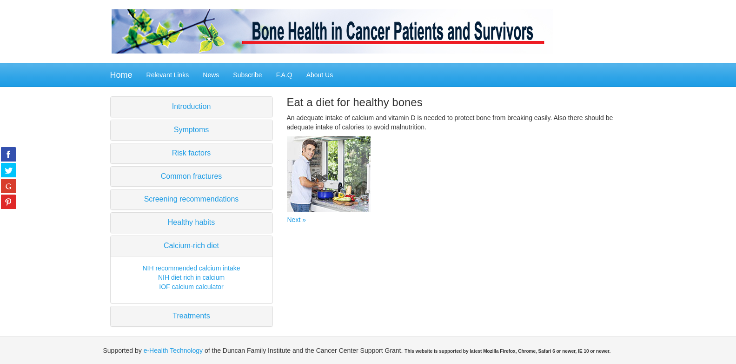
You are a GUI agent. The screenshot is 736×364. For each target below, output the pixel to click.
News (211, 75)
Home (121, 75)
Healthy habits (191, 222)
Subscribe (247, 75)
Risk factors (191, 153)
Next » (296, 219)
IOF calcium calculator (191, 286)
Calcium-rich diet (191, 245)
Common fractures (191, 176)
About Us (319, 75)
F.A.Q (284, 75)
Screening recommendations (191, 199)
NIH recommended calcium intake (191, 268)
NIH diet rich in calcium (191, 277)
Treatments (191, 316)
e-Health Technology (173, 350)
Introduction (191, 106)
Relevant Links (167, 75)
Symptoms (191, 130)
